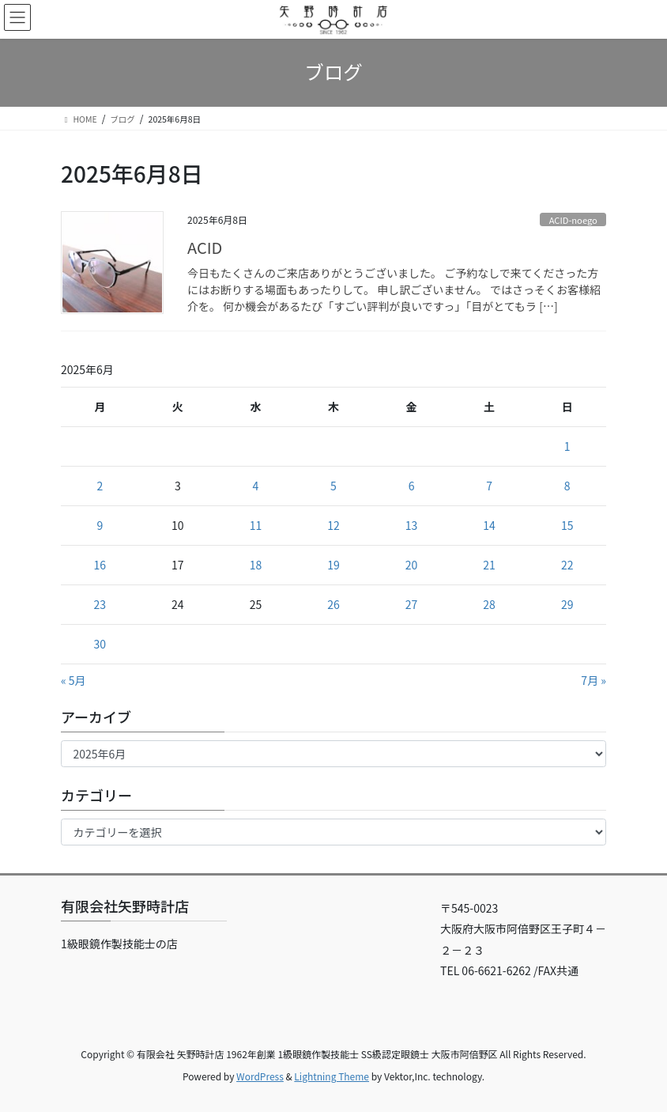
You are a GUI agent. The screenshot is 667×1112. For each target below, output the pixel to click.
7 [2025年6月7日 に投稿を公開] (489, 486)
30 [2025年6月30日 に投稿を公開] (100, 644)
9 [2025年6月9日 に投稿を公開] (99, 525)
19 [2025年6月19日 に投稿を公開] (333, 565)
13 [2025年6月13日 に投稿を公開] (411, 525)
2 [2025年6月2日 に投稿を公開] (99, 486)
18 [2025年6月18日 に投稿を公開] (256, 565)
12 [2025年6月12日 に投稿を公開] (333, 525)
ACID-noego (573, 220)
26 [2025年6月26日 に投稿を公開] (333, 604)
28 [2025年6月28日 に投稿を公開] (489, 604)
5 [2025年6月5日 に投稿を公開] (333, 486)
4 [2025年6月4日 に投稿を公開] (256, 486)
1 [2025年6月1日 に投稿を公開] (567, 446)
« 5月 (73, 680)
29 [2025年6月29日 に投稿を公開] (567, 604)
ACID (204, 247)
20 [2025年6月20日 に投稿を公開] (411, 565)
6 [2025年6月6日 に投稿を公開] (412, 486)
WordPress (260, 1076)
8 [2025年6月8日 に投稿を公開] (567, 486)
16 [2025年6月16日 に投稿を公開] (100, 565)
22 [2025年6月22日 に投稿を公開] (567, 565)
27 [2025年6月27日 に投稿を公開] (411, 604)
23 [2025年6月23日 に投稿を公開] (100, 604)
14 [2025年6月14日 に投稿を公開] (489, 525)
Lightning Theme (331, 1076)
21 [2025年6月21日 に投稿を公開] (489, 565)
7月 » (593, 680)
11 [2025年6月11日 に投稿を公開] (256, 525)
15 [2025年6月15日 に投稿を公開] (567, 525)
